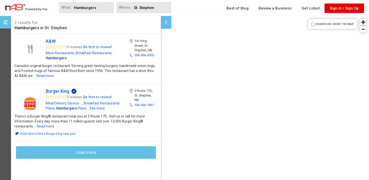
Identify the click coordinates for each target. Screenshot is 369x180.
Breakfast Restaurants (94, 53)
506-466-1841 (144, 105)
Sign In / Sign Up (344, 8)
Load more (86, 152)
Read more (45, 76)
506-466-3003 (144, 55)
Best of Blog (238, 8)
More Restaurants (60, 53)
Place (71, 108)
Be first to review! (97, 47)
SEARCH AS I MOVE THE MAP (335, 24)
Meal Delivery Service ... (64, 103)
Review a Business (275, 8)
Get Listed (311, 8)
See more (97, 108)
